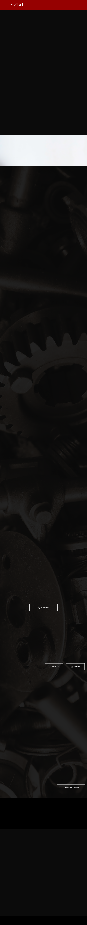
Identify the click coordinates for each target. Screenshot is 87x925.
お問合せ (77, 636)
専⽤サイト (55, 636)
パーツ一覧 (45, 576)
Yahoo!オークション (72, 724)
